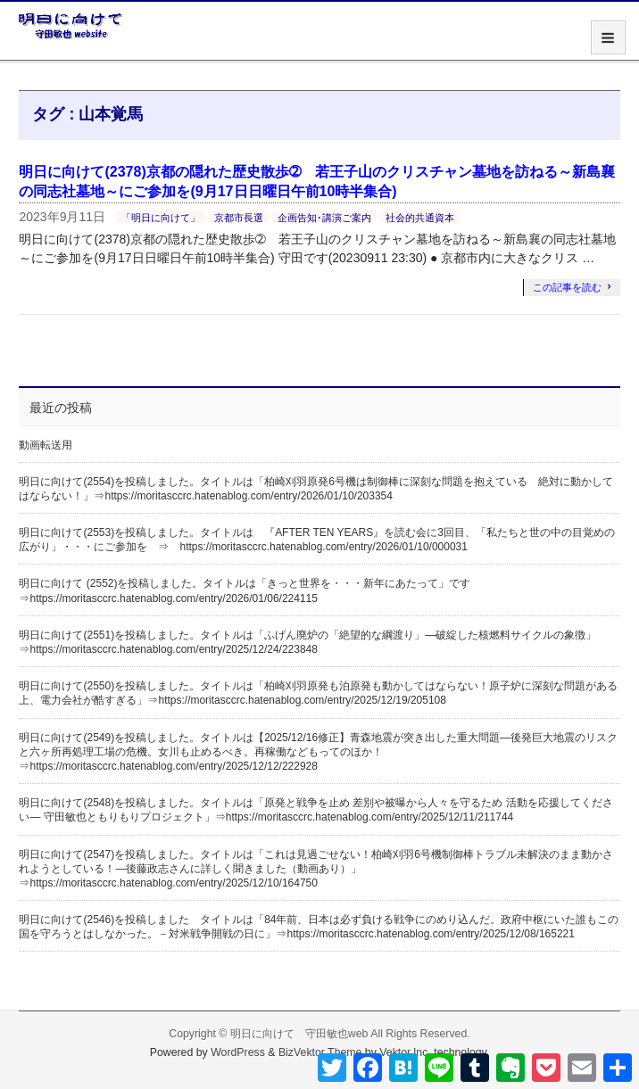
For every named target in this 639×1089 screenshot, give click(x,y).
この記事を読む (567, 287)
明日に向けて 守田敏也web (299, 1033)
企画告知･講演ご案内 (324, 217)
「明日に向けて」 (160, 217)
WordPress (238, 1052)
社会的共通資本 (420, 217)
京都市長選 (238, 217)
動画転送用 (45, 445)
